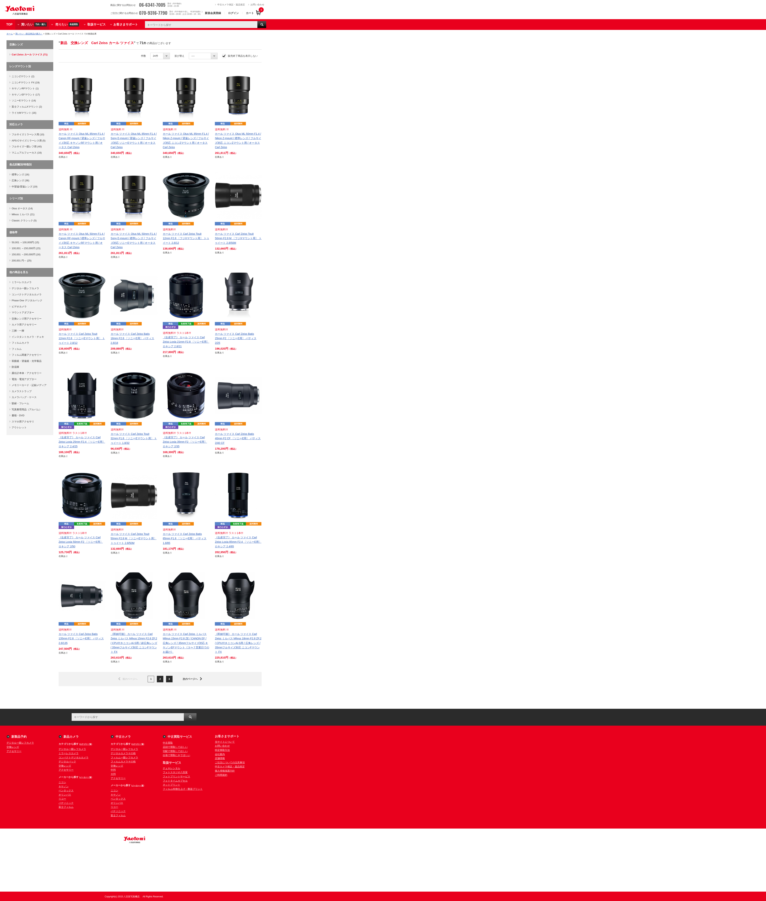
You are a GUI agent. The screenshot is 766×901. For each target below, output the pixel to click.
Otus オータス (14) (22, 208)
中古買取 (168, 742)
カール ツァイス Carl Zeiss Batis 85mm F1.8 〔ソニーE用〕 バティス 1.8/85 (184, 538)
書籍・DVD (18, 415)
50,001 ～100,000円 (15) (25, 242)
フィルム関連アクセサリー (27, 354)
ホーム (10, 34)
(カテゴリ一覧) (85, 744)
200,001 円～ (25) (21, 260)
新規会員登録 (213, 13)
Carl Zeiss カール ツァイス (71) (29, 54)
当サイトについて (225, 741)
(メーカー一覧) (85, 777)
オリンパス (65, 794)
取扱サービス (96, 24)
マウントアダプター (23, 312)
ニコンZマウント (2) (23, 76)
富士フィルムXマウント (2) (27, 106)
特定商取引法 (222, 750)
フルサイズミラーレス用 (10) (28, 134)
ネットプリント (171, 784)
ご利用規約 (221, 775)
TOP (9, 24)
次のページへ (190, 679)
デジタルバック (67, 761)
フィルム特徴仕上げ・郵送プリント (183, 789)
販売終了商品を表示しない (243, 55)
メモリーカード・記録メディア (29, 385)
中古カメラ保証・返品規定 (231, 4)
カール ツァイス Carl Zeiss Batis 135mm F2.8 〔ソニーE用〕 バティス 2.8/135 (81, 638)
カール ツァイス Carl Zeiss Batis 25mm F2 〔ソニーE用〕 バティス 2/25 (235, 338)
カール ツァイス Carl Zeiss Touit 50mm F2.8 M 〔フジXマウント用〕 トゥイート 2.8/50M (238, 238)
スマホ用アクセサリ (23, 421)
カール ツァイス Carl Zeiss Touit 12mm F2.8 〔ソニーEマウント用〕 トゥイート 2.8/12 (82, 338)
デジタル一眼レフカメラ (25, 288)
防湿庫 (15, 366)
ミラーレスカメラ (22, 282)
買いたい (34, 24)
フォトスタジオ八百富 (175, 772)
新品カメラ (71, 736)
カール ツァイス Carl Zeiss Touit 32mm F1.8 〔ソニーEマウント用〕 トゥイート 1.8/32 (134, 438)
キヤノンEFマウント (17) (26, 94)
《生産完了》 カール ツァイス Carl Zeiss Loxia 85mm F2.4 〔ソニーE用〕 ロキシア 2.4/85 (238, 542)
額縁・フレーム (20, 403)
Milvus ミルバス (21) (23, 214)
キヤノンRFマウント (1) (25, 88)
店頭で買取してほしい (175, 747)
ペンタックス (66, 790)
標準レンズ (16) (20, 174)
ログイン (233, 13)
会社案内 (220, 754)
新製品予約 (19, 736)
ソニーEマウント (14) (24, 100)
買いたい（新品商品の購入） (29, 34)
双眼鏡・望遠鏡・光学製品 (27, 361)
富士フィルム (66, 807)
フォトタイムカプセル (175, 780)
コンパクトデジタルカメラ (27, 294)
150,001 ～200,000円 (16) (26, 254)
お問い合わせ (257, 4)
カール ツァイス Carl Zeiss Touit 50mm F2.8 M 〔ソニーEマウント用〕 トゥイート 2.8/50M (134, 538)
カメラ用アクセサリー (24, 324)
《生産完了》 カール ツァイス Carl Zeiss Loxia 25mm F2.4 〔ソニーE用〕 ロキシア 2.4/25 (82, 442)
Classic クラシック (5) (24, 220)
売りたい (67, 24)
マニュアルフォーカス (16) (27, 152)
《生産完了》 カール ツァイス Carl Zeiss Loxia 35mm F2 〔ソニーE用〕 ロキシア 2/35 (185, 442)
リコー (62, 798)
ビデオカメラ (19, 306)
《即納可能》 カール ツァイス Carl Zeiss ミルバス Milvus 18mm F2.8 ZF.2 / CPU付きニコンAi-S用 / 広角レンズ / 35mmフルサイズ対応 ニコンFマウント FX (238, 642)
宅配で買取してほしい (175, 751)
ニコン (62, 782)
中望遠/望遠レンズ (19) (24, 186)
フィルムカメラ (20, 342)
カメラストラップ (22, 391)
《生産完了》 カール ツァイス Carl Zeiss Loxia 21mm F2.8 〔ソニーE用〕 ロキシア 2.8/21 (186, 342)
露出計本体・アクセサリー (27, 373)
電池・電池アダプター (24, 379)
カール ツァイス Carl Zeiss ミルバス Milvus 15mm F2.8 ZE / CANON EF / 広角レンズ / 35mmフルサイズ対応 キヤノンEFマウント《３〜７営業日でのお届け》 (186, 642)
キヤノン (64, 786)
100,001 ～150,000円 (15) (26, 248)
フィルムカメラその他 (123, 761)
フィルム (17, 348)
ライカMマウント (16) (24, 112)
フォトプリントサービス (176, 776)
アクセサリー (14, 751)
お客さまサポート (125, 24)
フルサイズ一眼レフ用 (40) (27, 146)
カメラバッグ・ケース (24, 397)
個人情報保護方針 (225, 770)
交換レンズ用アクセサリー (27, 318)
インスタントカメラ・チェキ (28, 336)
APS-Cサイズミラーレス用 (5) (28, 140)
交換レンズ (13, 747)
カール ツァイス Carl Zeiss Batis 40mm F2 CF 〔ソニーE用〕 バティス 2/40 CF (238, 438)
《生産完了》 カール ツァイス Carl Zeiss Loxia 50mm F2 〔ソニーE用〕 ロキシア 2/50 (81, 542)
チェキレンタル (171, 768)
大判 (113, 774)
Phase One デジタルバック (27, 300)
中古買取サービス (180, 736)
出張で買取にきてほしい (176, 755)
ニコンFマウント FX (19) (26, 82)
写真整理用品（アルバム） (27, 409)
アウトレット (19, 427)
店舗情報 (220, 758)
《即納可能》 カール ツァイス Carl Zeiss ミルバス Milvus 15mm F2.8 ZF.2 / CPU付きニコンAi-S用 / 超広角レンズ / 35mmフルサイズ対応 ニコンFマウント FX (134, 642)
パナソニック (66, 803)
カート (250, 13)
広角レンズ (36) (20, 180)
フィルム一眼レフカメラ (124, 757)
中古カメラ (123, 736)
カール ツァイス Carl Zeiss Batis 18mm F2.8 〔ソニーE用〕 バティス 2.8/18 (132, 338)
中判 (113, 769)
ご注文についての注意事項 (230, 762)
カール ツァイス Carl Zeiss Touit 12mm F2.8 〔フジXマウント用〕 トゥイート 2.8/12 (186, 238)
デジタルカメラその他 (123, 753)
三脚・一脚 (18, 330)
